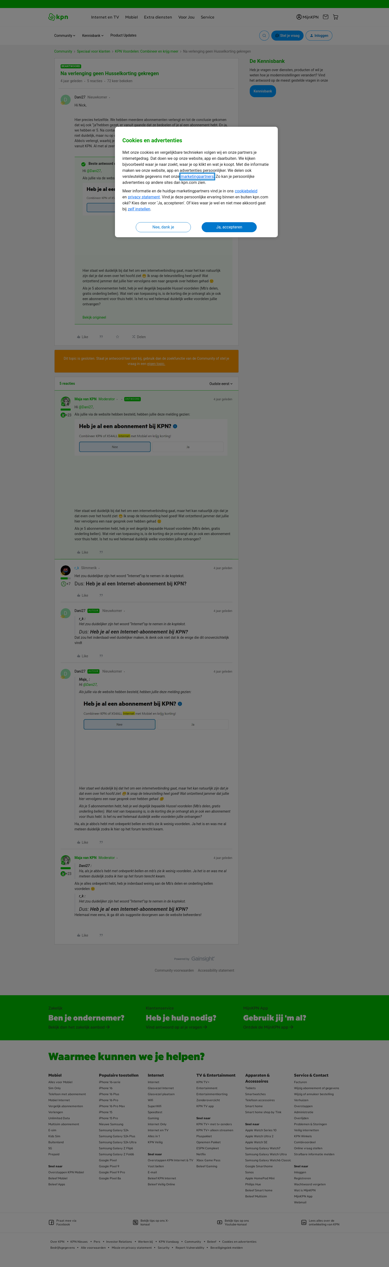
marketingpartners (197, 176)
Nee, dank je (163, 227)
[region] (196, 182)
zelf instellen (139, 209)
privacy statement (144, 197)
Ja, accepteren (229, 227)
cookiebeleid (246, 191)
